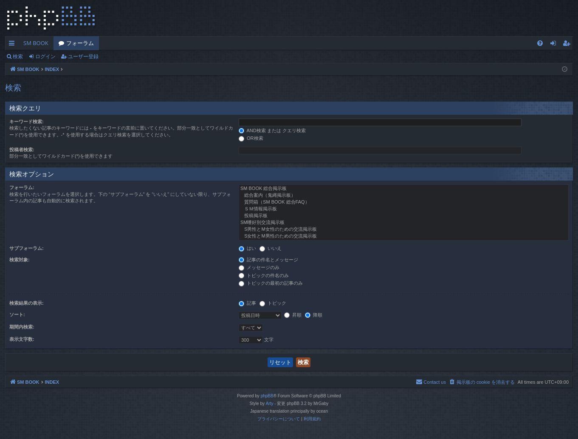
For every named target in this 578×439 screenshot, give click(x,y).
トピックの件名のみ (264, 275)
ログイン (45, 56)
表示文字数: (21, 339)
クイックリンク (13, 44)
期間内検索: (21, 326)
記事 (247, 303)
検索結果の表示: (26, 303)
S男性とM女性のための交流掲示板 (404, 229)
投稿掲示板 (404, 215)
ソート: (17, 314)
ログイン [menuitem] (555, 44)
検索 (18, 56)
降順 (313, 314)
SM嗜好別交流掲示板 (404, 222)
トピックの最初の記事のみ (271, 283)
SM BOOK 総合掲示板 (404, 188)
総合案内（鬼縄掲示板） (404, 195)
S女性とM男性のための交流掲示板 (404, 236)
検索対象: (19, 259)
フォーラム (80, 43)
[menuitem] (540, 43)
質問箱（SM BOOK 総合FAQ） (404, 202)
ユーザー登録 (83, 56)
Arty (269, 403)
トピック (272, 303)
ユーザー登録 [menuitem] (568, 44)
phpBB (267, 396)
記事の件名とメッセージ (268, 259)
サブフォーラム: (26, 248)
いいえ (270, 248)
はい (247, 248)
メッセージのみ (259, 267)
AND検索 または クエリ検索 (272, 130)
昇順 (293, 314)
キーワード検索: (26, 121)
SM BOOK (35, 43)
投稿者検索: (21, 149)
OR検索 (251, 138)
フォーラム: (21, 187)
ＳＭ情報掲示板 (404, 209)
